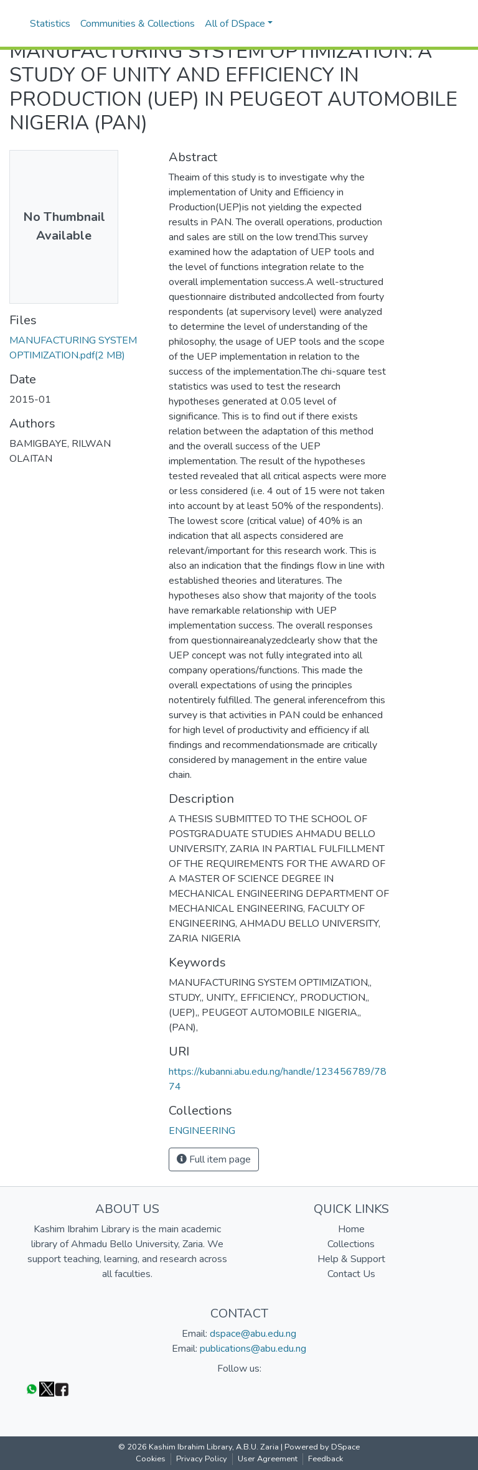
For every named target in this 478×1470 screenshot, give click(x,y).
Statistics (50, 23)
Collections (351, 1244)
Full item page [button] (214, 1159)
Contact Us (351, 1274)
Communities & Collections (137, 23)
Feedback (325, 1458)
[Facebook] (61, 1389)
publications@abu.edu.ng (253, 1348)
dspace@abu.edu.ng (253, 1334)
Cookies (151, 1458)
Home (351, 1229)
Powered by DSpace (322, 1447)
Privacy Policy (201, 1458)
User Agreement (268, 1458)
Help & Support (351, 1259)
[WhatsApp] (31, 1389)
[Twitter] (46, 1389)
